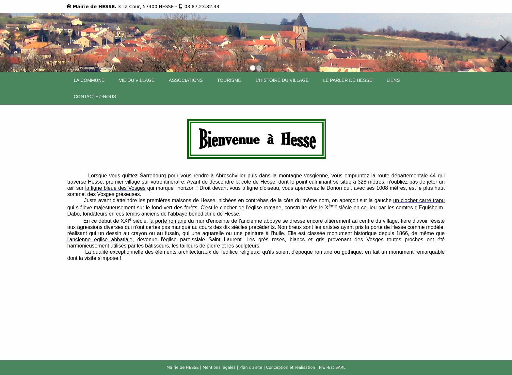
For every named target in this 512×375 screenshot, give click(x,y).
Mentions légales (218, 367)
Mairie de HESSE (183, 367)
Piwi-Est (326, 367)
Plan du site (250, 367)
